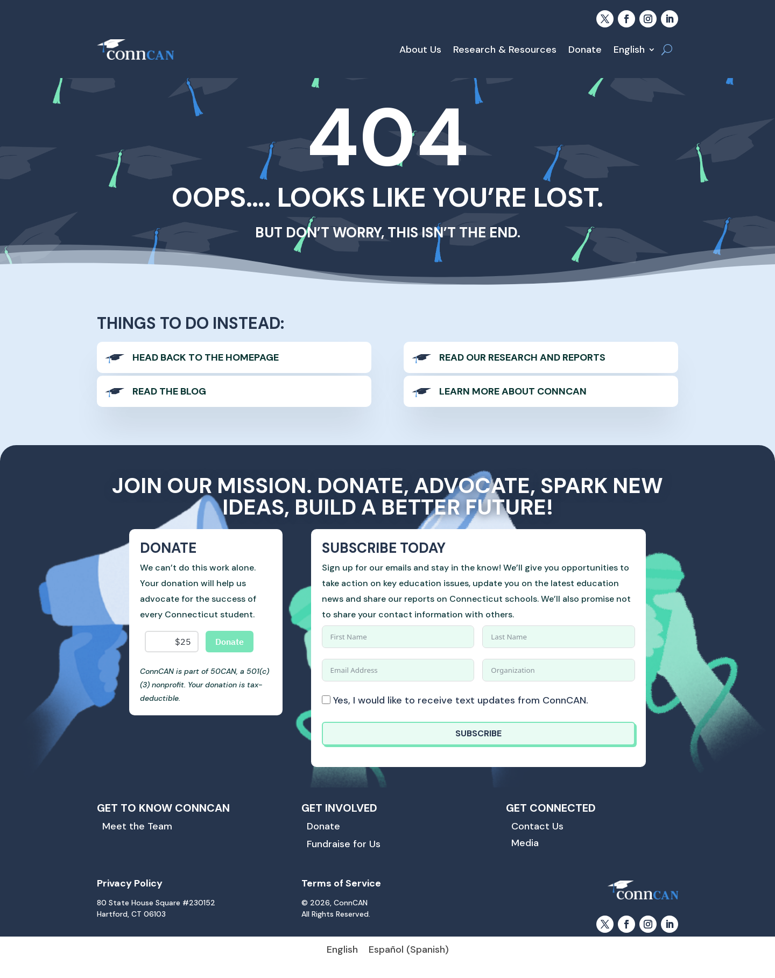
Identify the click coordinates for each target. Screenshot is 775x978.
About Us (420, 49)
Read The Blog (169, 391)
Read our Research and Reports (522, 357)
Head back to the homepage (205, 357)
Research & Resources (504, 49)
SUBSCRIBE (478, 733)
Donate (585, 49)
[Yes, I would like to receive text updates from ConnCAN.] (326, 699)
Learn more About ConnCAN (513, 391)
